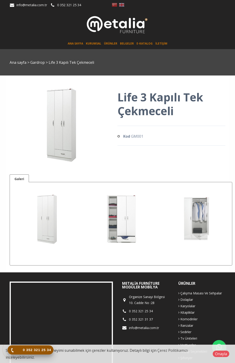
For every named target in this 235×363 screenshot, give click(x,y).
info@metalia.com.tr (32, 5)
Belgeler (127, 43)
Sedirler (184, 332)
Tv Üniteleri (187, 338)
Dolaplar (185, 299)
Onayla (221, 353)
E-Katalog (145, 43)
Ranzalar (185, 325)
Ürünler (110, 43)
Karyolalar (186, 306)
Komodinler (188, 319)
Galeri (19, 179)
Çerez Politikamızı (172, 350)
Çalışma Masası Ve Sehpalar (200, 293)
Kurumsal (93, 43)
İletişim (161, 43)
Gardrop (38, 62)
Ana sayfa (75, 43)
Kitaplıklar (186, 312)
